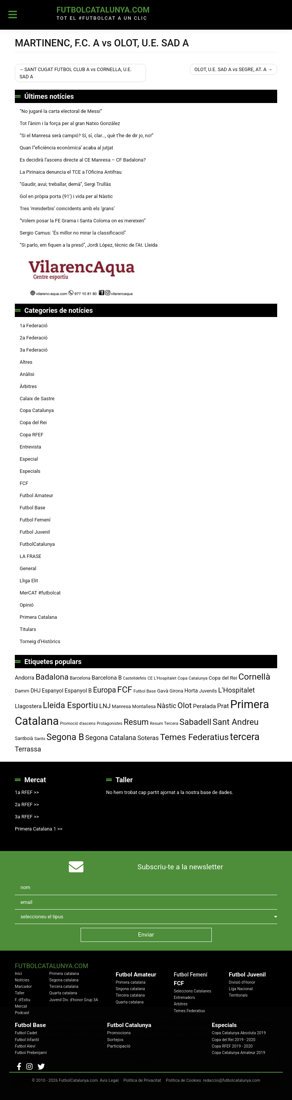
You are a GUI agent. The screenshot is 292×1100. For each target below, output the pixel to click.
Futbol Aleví (25, 1046)
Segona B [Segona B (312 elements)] (65, 737)
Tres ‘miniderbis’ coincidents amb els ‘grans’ (67, 208)
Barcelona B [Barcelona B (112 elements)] (107, 677)
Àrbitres (28, 386)
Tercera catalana (64, 986)
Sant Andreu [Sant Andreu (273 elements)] (236, 722)
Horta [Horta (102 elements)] (191, 691)
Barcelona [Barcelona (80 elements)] (80, 678)
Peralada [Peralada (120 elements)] (204, 706)
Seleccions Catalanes (192, 991)
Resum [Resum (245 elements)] (136, 722)
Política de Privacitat (142, 1080)
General (28, 568)
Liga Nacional (241, 988)
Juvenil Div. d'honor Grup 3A (73, 999)
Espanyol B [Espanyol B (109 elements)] (78, 690)
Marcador (23, 986)
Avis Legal (109, 1080)
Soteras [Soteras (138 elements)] (148, 738)
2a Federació (34, 338)
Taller (19, 993)
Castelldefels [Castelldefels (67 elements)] (134, 678)
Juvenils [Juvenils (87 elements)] (208, 691)
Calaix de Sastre (37, 398)
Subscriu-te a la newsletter (180, 866)
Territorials (238, 995)
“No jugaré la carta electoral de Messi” (61, 111)
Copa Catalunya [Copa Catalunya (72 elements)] (193, 678)
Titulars (28, 629)
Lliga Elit (29, 580)
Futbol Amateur (36, 495)
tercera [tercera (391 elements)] (245, 736)
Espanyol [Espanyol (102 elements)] (52, 691)
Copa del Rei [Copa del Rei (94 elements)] (223, 678)
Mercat (21, 1006)
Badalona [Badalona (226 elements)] (51, 677)
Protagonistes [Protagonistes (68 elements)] (109, 723)
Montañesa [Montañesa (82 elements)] (144, 706)
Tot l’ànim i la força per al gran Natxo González (70, 123)
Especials (30, 471)
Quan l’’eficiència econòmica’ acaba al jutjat (66, 148)
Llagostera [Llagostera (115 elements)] (28, 706)
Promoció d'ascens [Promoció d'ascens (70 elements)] (77, 723)
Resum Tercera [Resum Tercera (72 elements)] (164, 723)
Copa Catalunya (37, 410)
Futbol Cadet (26, 1032)
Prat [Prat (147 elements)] (223, 706)
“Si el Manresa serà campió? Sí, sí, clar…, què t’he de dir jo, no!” (87, 135)
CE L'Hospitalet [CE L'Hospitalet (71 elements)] (162, 678)
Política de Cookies (183, 1080)
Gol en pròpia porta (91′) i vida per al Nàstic (66, 196)
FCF (24, 483)
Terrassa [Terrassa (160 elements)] (28, 749)
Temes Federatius (189, 1010)
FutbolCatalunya (37, 544)
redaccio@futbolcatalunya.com (231, 1080)
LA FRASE (30, 556)
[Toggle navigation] (13, 15)
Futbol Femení (35, 520)
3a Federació (34, 350)
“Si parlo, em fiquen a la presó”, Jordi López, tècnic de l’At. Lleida (89, 245)
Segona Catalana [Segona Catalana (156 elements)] (110, 738)
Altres (26, 362)
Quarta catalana (63, 993)
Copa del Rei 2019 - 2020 (234, 1039)
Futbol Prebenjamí (31, 1052)
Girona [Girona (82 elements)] (176, 691)
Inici (18, 973)
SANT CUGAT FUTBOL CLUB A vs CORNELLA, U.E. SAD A (75, 73)
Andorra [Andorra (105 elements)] (24, 678)
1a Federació (34, 325)
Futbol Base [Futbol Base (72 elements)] (144, 691)
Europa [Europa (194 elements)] (104, 690)
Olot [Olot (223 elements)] (185, 705)
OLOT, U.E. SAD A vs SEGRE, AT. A (230, 69)
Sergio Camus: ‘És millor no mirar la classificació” (73, 233)
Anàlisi (27, 374)
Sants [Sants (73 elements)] (39, 738)
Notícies (22, 980)
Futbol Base (32, 507)
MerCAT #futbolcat (40, 593)
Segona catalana (64, 980)
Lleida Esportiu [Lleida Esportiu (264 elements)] (70, 705)
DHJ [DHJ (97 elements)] (35, 691)
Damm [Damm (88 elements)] (22, 691)
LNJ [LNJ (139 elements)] (105, 706)
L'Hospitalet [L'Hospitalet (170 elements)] (236, 690)
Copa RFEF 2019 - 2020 (232, 1046)
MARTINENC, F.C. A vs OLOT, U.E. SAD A (102, 43)
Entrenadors (184, 997)
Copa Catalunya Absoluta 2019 (239, 1032)
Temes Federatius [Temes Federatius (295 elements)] (194, 737)
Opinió (27, 605)
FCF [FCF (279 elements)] (124, 689)
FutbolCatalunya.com (102, 9)
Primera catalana (64, 973)
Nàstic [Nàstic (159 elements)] (166, 706)
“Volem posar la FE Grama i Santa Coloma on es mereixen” (83, 220)
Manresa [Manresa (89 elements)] (121, 706)
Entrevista (30, 447)
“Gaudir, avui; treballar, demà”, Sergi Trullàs (65, 184)
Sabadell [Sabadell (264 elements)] (195, 722)
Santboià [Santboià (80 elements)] (24, 738)
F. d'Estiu (22, 999)
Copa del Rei (33, 422)
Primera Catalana (38, 617)
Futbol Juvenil (35, 532)
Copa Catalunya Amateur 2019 (238, 1052)
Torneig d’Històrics (40, 641)
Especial (29, 459)
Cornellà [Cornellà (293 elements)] (254, 677)
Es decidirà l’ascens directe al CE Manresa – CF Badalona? (83, 160)
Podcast (22, 1012)
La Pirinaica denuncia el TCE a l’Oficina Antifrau (71, 172)
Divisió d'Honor (242, 982)
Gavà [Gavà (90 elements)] (162, 691)
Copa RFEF (31, 434)
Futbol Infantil (27, 1039)
